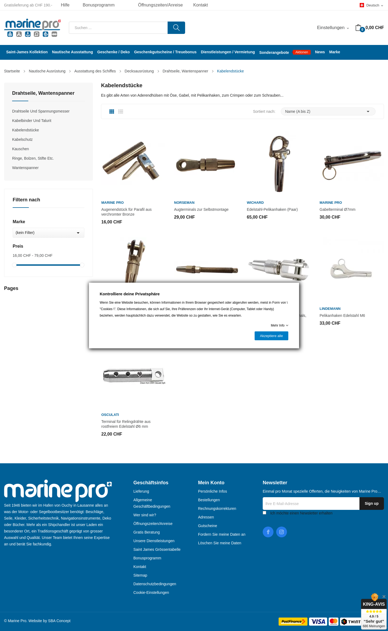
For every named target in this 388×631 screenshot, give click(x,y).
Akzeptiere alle (271, 336)
